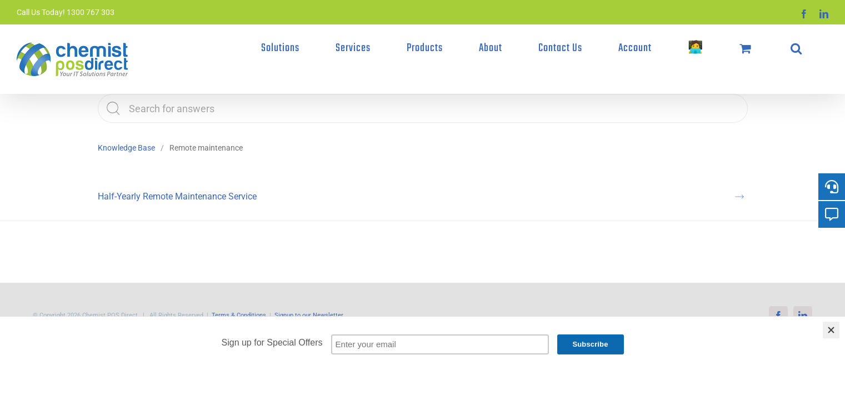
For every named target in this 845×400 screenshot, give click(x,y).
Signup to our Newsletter (308, 315)
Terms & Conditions (239, 315)
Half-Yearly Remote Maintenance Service (177, 196)
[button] (812, 48)
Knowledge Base (126, 147)
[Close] (831, 330)
